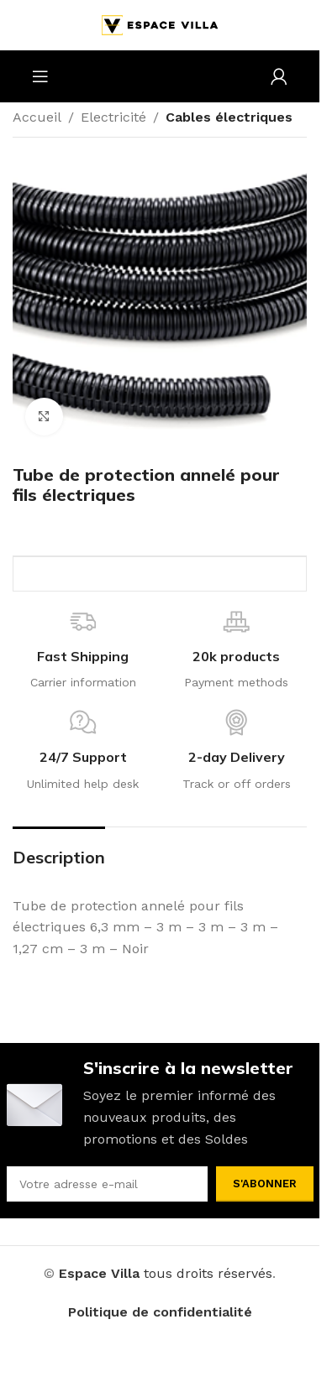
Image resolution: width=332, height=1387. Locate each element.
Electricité (113, 117)
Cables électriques (229, 117)
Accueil (37, 117)
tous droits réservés (208, 1273)
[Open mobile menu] (40, 76)
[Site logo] (160, 24)
